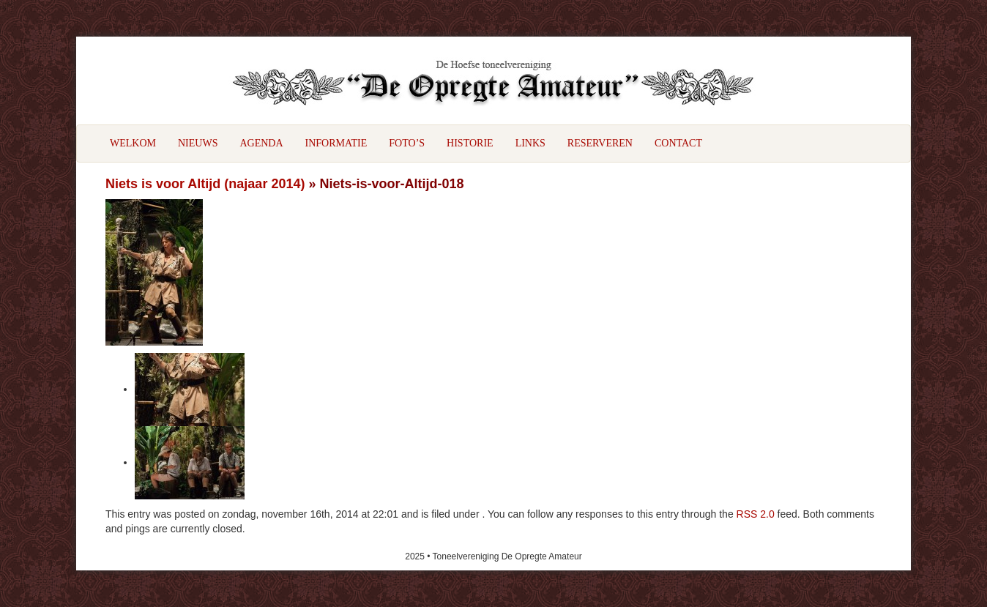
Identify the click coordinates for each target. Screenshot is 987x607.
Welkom (133, 143)
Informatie (336, 143)
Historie (470, 143)
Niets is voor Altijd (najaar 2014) (205, 183)
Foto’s (407, 143)
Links (530, 143)
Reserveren (600, 143)
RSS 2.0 (756, 514)
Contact (678, 143)
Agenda (261, 143)
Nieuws (197, 143)
